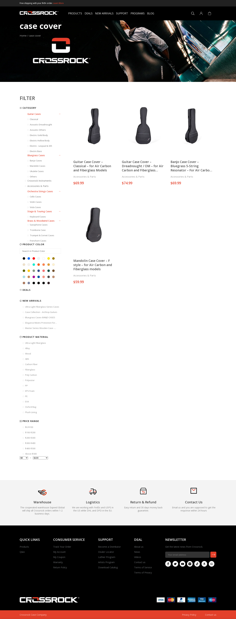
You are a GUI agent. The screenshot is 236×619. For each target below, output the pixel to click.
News (137, 551)
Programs (138, 13)
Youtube (182, 563)
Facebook (167, 563)
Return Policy (60, 567)
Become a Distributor (109, 546)
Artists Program (106, 562)
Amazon (204, 563)
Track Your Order (62, 546)
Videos (137, 557)
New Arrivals (104, 13)
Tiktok (196, 563)
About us (138, 546)
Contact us (139, 562)
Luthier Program (106, 557)
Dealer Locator (106, 551)
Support (122, 13)
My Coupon (59, 557)
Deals (89, 13)
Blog (150, 13)
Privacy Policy (189, 614)
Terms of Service (143, 567)
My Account (59, 551)
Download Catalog (108, 567)
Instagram (189, 563)
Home (23, 35)
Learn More (58, 3)
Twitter (174, 563)
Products (75, 13)
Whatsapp (211, 563)
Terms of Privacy (143, 572)
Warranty (58, 562)
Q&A (22, 551)
